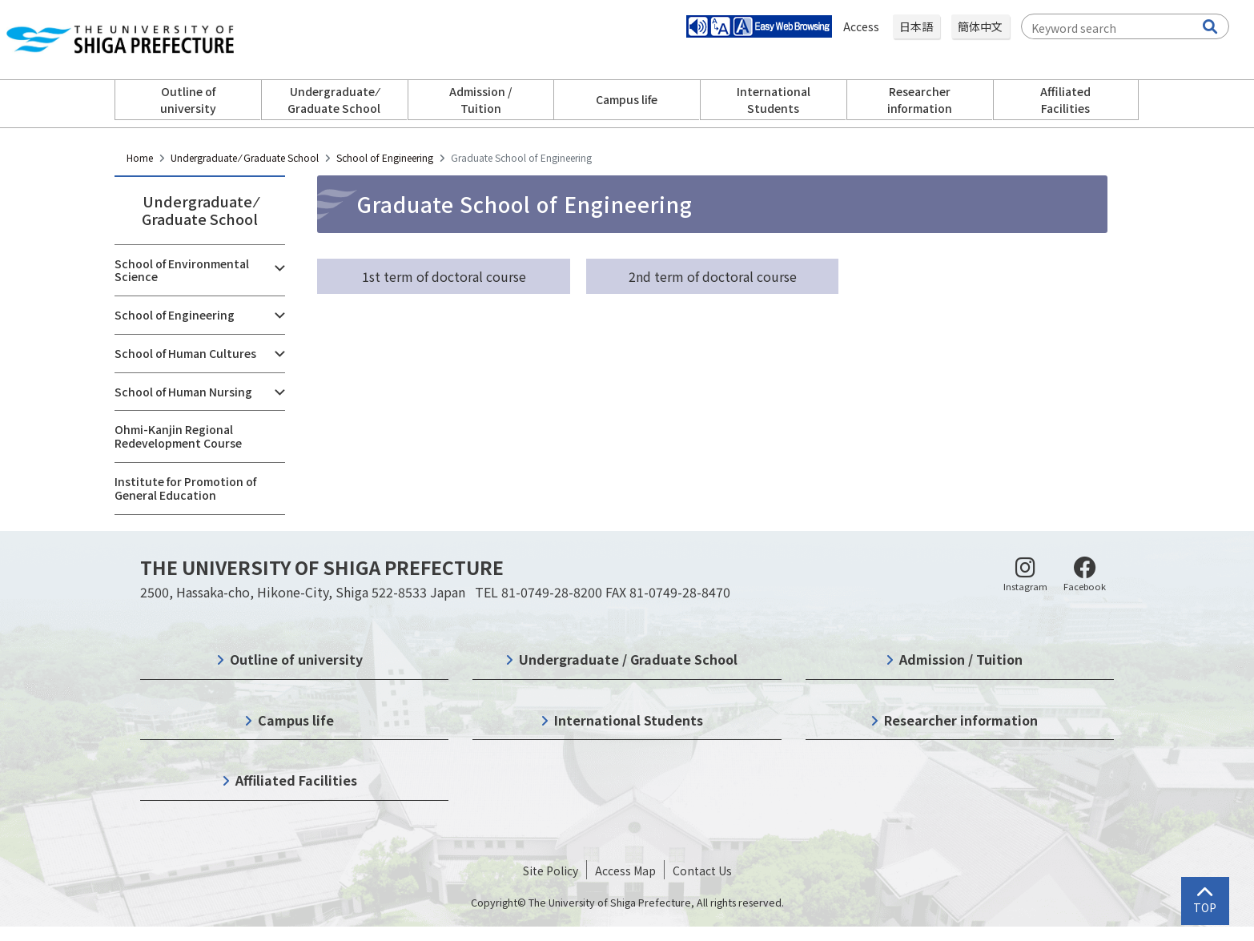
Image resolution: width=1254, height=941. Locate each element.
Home (140, 157)
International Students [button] (773, 99)
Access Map (625, 871)
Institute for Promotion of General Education (185, 488)
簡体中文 (980, 26)
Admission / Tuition (961, 659)
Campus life (296, 720)
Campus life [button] (626, 99)
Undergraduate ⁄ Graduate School (245, 157)
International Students (628, 720)
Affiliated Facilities (296, 780)
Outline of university (296, 659)
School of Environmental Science (182, 270)
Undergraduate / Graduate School (628, 659)
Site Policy (550, 871)
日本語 (916, 26)
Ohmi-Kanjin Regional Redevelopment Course (178, 436)
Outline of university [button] (188, 99)
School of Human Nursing (183, 392)
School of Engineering (384, 157)
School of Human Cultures (185, 353)
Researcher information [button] (919, 99)
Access (862, 26)
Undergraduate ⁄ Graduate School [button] (333, 99)
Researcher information (961, 720)
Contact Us (702, 871)
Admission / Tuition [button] (480, 99)
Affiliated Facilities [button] (1065, 99)
